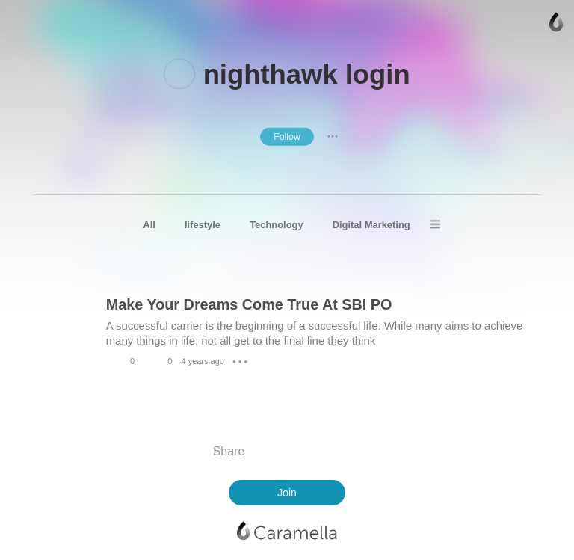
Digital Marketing (371, 224)
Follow (287, 136)
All (149, 224)
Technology (276, 224)
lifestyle (202, 224)
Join (286, 493)
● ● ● (332, 136)
